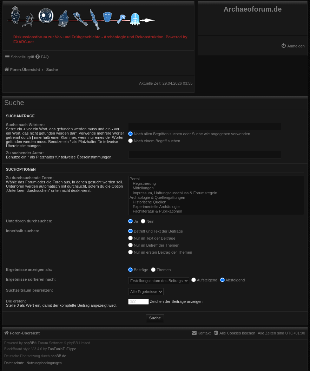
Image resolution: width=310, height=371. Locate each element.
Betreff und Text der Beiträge (155, 231)
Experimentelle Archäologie (216, 206)
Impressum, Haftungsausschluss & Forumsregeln (216, 193)
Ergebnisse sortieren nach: (31, 279)
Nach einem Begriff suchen (154, 141)
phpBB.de (58, 356)
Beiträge (138, 270)
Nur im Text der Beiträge (151, 238)
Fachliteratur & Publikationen (216, 211)
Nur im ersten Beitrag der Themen (160, 252)
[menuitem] (293, 46)
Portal (216, 179)
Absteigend (232, 280)
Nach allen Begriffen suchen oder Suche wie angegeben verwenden (189, 134)
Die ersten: (16, 301)
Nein (147, 221)
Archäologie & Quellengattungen (216, 197)
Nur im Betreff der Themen (153, 245)
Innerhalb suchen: (22, 231)
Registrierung (216, 183)
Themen (161, 270)
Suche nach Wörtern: (25, 125)
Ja (133, 221)
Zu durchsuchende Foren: (30, 178)
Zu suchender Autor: (25, 153)
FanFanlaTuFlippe (62, 349)
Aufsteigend (204, 280)
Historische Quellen (216, 202)
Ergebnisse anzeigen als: (29, 269)
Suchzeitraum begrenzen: (29, 290)
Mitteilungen (216, 188)
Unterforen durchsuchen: (29, 221)
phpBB (29, 343)
